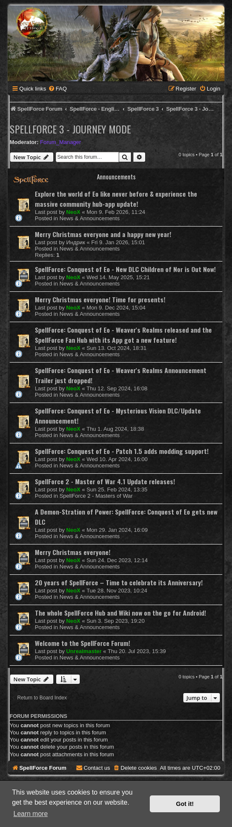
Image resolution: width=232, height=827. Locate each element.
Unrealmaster (84, 651)
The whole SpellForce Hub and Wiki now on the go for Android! (120, 613)
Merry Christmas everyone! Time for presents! (100, 299)
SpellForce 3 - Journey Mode (70, 128)
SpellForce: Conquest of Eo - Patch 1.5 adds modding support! (122, 451)
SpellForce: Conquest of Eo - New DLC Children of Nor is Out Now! (125, 269)
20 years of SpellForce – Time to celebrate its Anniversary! (119, 582)
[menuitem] (57, 89)
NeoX (73, 212)
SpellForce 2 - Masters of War (96, 496)
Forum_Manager (60, 142)
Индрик (75, 242)
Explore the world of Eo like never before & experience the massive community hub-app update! (116, 199)
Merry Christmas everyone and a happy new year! (103, 234)
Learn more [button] (30, 813)
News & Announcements (90, 218)
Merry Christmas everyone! (72, 552)
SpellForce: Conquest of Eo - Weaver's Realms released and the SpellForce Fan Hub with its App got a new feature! (123, 335)
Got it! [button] (185, 803)
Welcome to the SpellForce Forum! (82, 643)
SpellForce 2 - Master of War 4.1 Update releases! (105, 481)
